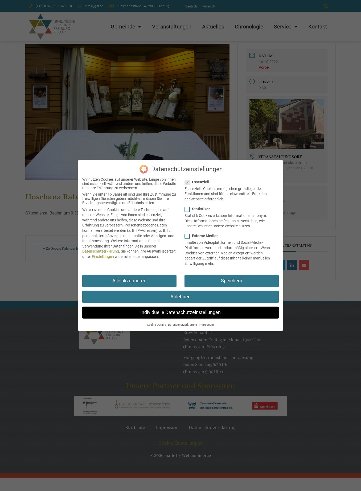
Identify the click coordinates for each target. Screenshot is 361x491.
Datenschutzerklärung (100, 248)
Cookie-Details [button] (156, 321)
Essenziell (198, 178)
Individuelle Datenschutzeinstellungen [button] (180, 309)
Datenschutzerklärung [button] (182, 321)
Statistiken (199, 205)
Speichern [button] (231, 277)
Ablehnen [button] (180, 293)
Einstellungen (103, 253)
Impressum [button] (206, 321)
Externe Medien (203, 232)
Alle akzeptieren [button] (129, 277)
